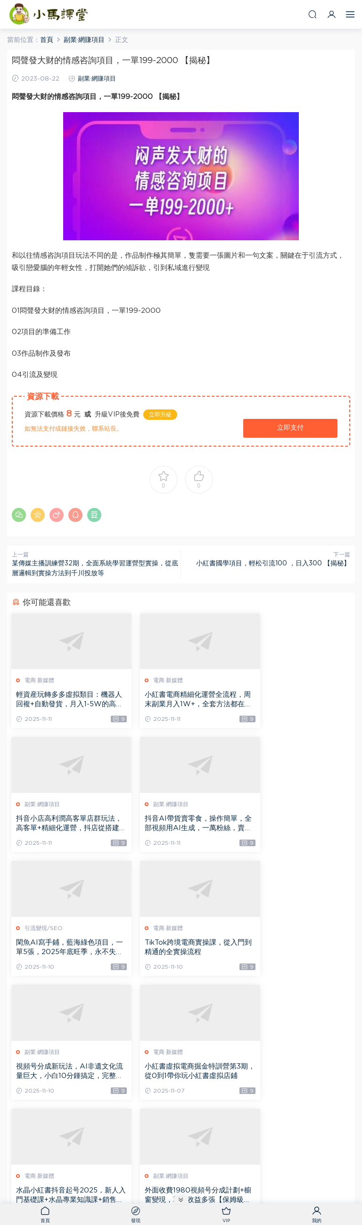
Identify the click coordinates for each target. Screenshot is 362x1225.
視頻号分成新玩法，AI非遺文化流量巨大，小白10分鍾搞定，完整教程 (62, 949)
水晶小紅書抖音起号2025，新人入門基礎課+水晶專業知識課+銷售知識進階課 (296, 949)
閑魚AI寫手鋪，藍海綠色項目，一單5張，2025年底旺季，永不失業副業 (175, 824)
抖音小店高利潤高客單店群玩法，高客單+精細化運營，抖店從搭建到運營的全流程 (296, 700)
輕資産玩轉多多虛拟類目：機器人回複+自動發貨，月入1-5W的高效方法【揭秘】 (62, 700)
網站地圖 (200, 1176)
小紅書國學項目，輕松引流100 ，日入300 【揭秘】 (273, 563)
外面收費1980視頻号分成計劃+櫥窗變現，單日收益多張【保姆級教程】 (64, 1073)
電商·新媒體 (40, 680)
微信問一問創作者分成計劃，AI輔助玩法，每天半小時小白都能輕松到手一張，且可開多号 (294, 1073)
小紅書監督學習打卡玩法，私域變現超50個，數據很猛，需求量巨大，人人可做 (179, 1073)
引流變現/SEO (160, 805)
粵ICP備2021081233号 (181, 1185)
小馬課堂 (49, 14)
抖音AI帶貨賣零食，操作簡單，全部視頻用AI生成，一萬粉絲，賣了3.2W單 (62, 824)
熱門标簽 (229, 1176)
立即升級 (160, 414)
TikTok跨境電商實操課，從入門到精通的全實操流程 (294, 824)
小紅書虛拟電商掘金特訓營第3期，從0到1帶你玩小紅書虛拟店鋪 (180, 949)
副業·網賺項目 (97, 79)
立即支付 (290, 428)
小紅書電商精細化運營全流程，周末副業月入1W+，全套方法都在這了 (178, 700)
